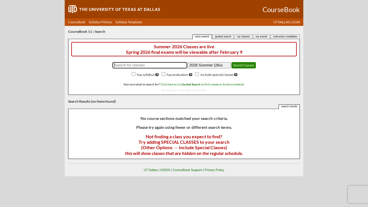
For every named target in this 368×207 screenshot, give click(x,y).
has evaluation (177, 74)
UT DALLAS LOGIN (286, 22)
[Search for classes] (149, 65)
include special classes (216, 74)
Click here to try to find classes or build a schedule (202, 84)
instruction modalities (285, 36)
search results (289, 106)
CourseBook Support (187, 170)
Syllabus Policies (100, 22)
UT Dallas (151, 170)
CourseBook (76, 22)
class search (202, 36)
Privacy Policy (214, 170)
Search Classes (243, 65)
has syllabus (146, 74)
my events (261, 36)
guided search (223, 36)
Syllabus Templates (129, 22)
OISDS (165, 170)
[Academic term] (209, 65)
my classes (243, 36)
